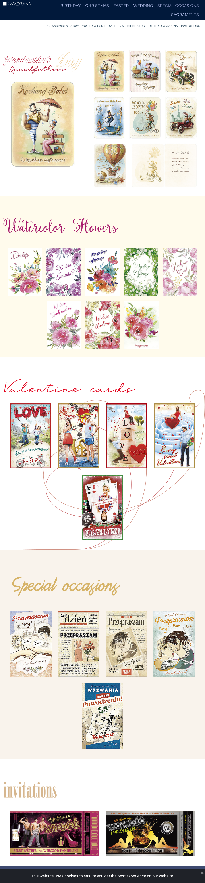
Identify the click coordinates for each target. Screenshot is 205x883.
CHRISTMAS (97, 5)
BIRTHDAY (70, 5)
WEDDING (143, 5)
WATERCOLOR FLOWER (99, 26)
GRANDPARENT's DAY (63, 26)
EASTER (121, 5)
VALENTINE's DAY (132, 26)
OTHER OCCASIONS (163, 26)
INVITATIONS (190, 26)
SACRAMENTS (185, 14)
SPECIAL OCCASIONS (178, 5)
